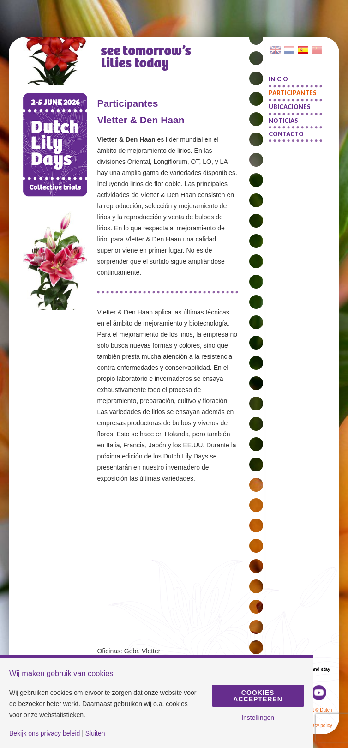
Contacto (286, 134)
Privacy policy (318, 725)
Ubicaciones (290, 106)
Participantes (293, 93)
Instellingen (257, 717)
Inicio (278, 79)
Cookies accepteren (257, 696)
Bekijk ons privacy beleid (44, 733)
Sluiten (95, 733)
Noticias (283, 120)
